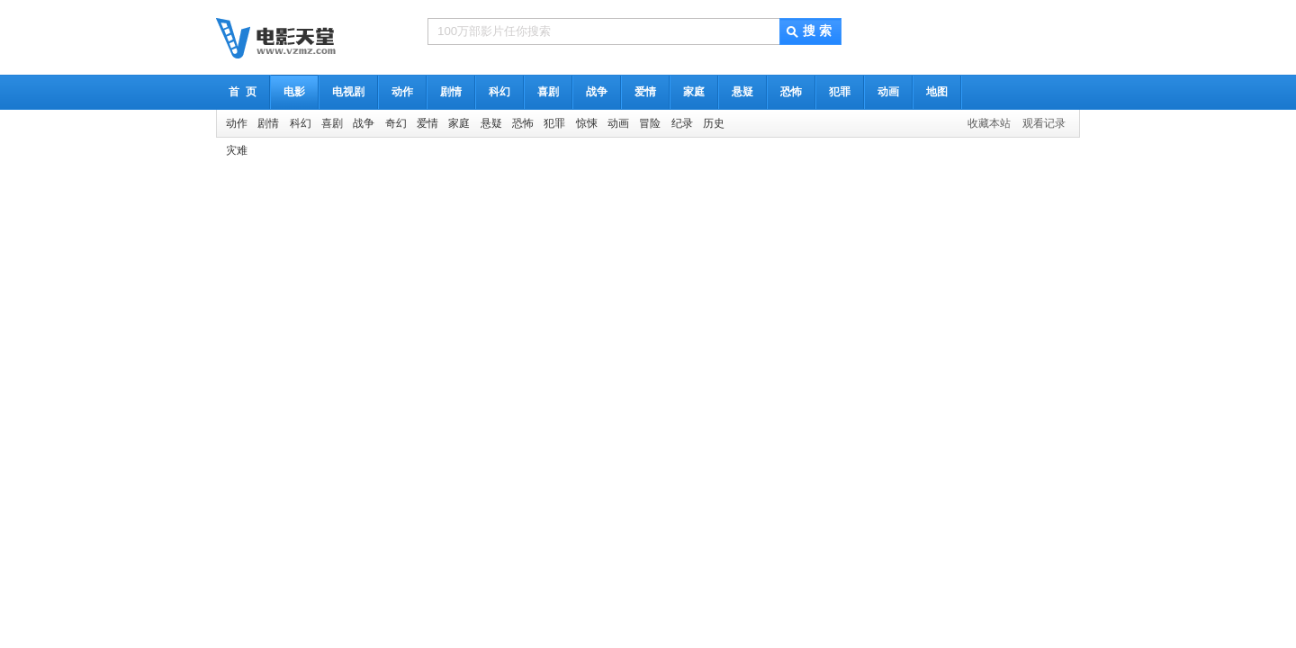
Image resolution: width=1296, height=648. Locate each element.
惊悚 (587, 123)
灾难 (237, 150)
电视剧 (348, 92)
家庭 (694, 92)
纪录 (682, 123)
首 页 (242, 92)
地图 (937, 92)
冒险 (650, 123)
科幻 (499, 92)
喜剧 (548, 92)
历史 (713, 123)
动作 (402, 92)
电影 (294, 92)
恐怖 (791, 92)
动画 (888, 92)
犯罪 (839, 92)
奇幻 (396, 123)
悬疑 (742, 92)
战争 (597, 92)
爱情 (645, 92)
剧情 (451, 92)
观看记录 (1044, 123)
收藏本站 (989, 123)
